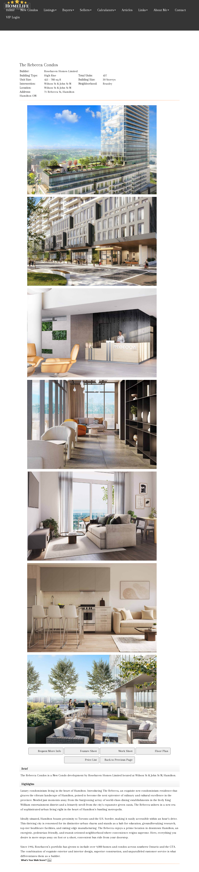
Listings (49, 10)
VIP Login (13, 17)
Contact (180, 10)
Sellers (85, 10)
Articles (127, 10)
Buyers (67, 10)
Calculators (105, 10)
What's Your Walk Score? (36, 860)
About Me (160, 10)
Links (142, 10)
